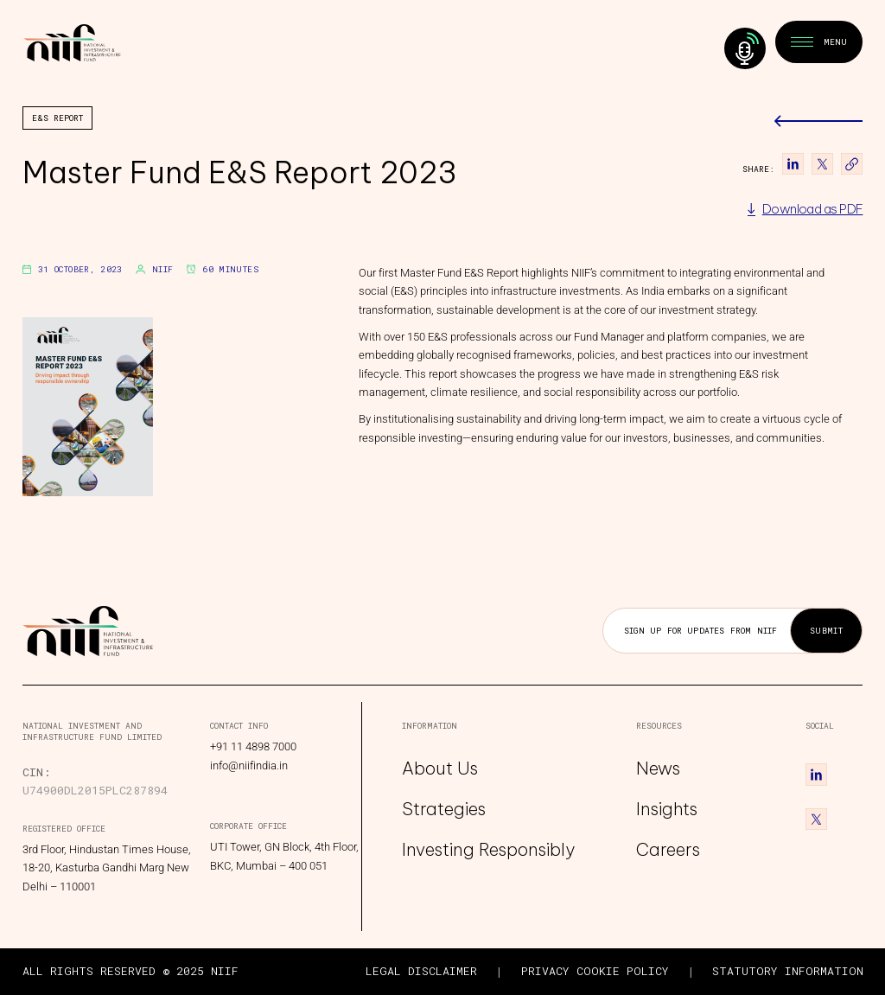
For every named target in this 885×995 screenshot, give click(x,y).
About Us (440, 769)
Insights (666, 809)
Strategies (444, 809)
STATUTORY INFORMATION (787, 971)
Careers (668, 849)
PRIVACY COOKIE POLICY (595, 971)
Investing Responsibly (488, 849)
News (658, 769)
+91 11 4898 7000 (253, 746)
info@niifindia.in (249, 765)
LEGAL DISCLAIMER (421, 971)
